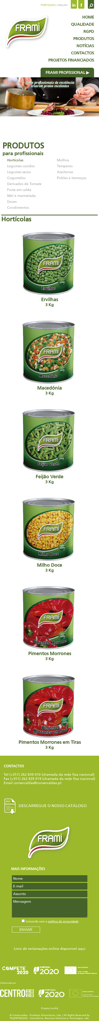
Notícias (85, 45)
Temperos (65, 166)
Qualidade (82, 24)
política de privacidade (63, 921)
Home (88, 17)
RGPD (88, 31)
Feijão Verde (49, 445)
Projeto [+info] (49, 1008)
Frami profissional (65, 72)
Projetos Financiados (71, 60)
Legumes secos (19, 172)
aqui (81, 949)
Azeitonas (65, 172)
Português (48, 5)
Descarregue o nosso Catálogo (45, 805)
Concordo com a (52, 921)
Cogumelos (16, 178)
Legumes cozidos (21, 166)
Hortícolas (15, 160)
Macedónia (49, 357)
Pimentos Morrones (49, 622)
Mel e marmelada (21, 196)
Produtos (83, 38)
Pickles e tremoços (71, 178)
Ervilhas (49, 268)
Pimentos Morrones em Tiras (49, 711)
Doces (12, 202)
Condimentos (18, 208)
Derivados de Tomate (24, 184)
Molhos (63, 160)
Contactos (82, 53)
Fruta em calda (19, 190)
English (62, 5)
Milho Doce (49, 534)
